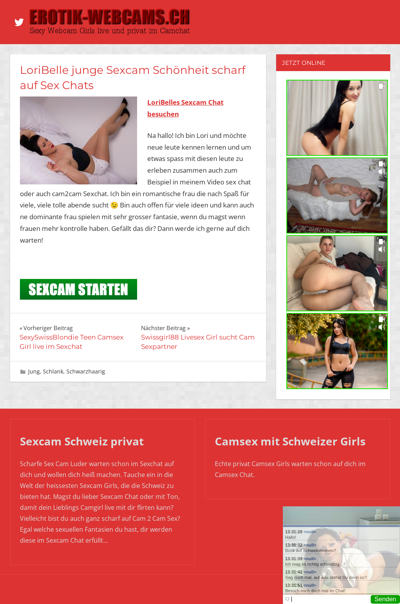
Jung (34, 371)
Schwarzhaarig (85, 371)
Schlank (53, 371)
